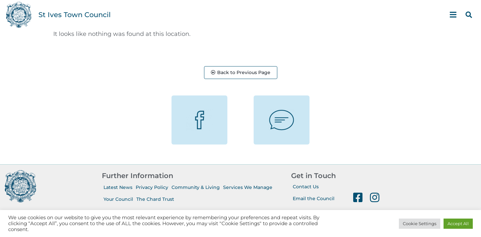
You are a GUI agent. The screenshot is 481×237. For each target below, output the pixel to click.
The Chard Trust (155, 199)
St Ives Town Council (74, 15)
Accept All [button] (458, 223)
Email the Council (313, 199)
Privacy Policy (152, 188)
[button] (469, 15)
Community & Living (196, 188)
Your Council (118, 199)
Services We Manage (247, 188)
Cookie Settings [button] (419, 223)
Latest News (117, 188)
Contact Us (306, 187)
